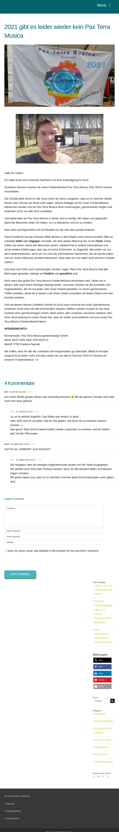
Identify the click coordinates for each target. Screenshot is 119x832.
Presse (10, 803)
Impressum (12, 818)
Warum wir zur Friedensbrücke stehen (103, 590)
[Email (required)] (54, 536)
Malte (12, 412)
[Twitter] (108, 776)
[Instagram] (103, 776)
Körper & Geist (103, 740)
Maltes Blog (101, 747)
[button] (102, 660)
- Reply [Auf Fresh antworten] (33, 444)
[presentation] (26, 561)
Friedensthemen (103, 721)
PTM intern (100, 754)
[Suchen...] (101, 701)
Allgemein (100, 713)
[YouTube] (98, 776)
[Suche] (112, 701)
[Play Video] (60, 138)
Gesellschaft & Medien (102, 730)
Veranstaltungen (103, 761)
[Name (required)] (54, 531)
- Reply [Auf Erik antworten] (29, 392)
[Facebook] (94, 776)
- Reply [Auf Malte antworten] (36, 412)
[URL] (54, 542)
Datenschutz (13, 811)
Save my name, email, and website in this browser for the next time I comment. (53, 550)
